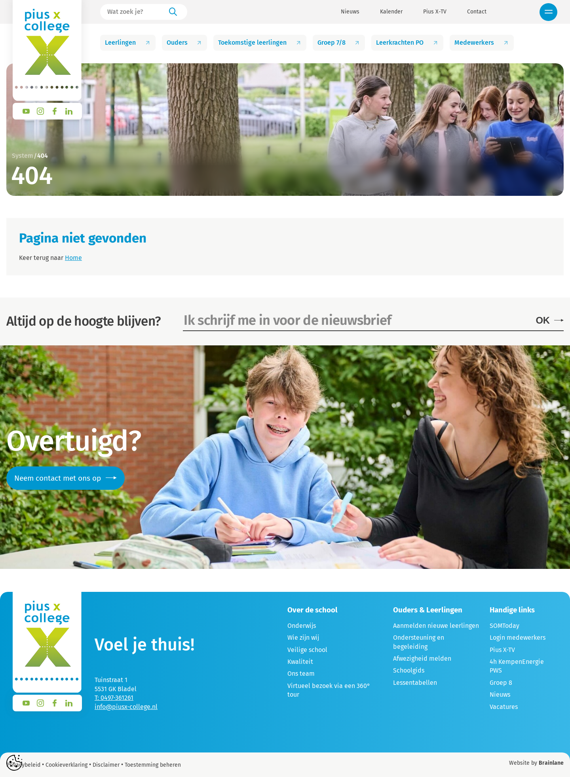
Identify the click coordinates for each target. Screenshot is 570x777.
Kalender (391, 12)
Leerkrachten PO (407, 42)
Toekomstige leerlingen (260, 42)
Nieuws (350, 12)
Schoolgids (408, 670)
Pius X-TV (434, 12)
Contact (476, 12)
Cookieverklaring (66, 765)
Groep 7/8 (339, 42)
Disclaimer (106, 765)
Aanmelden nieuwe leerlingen (436, 625)
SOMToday (504, 625)
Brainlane (551, 763)
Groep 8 (501, 682)
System (22, 155)
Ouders (185, 42)
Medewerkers (481, 42)
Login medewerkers (517, 637)
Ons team (301, 673)
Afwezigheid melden (422, 658)
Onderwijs (301, 625)
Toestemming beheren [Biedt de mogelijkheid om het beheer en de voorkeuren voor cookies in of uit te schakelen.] (153, 765)
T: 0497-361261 (114, 697)
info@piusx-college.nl (126, 707)
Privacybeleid (23, 765)
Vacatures (504, 707)
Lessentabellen (415, 682)
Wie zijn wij (303, 637)
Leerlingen (128, 42)
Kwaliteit (300, 661)
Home (73, 258)
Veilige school (307, 650)
